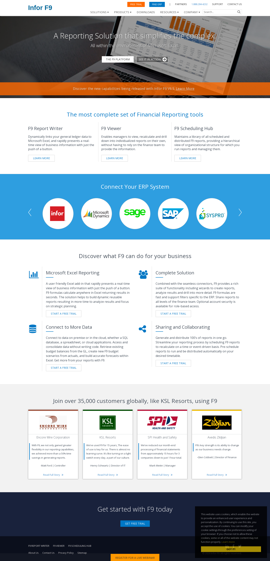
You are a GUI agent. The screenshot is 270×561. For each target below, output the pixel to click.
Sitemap (82, 552)
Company (191, 12)
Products (121, 12)
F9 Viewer (58, 545)
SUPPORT (217, 4)
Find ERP (157, 4)
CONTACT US (234, 4)
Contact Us (48, 552)
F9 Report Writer (38, 545)
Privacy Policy (66, 552)
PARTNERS (181, 4)
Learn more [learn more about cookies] (228, 542)
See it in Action (150, 59)
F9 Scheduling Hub (79, 545)
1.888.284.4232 (199, 4)
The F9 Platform (118, 59)
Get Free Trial (135, 523)
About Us (33, 552)
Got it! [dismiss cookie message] (231, 549)
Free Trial (136, 4)
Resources (168, 12)
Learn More (185, 88)
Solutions (98, 12)
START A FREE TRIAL (63, 313)
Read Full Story (51, 474)
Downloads (146, 12)
